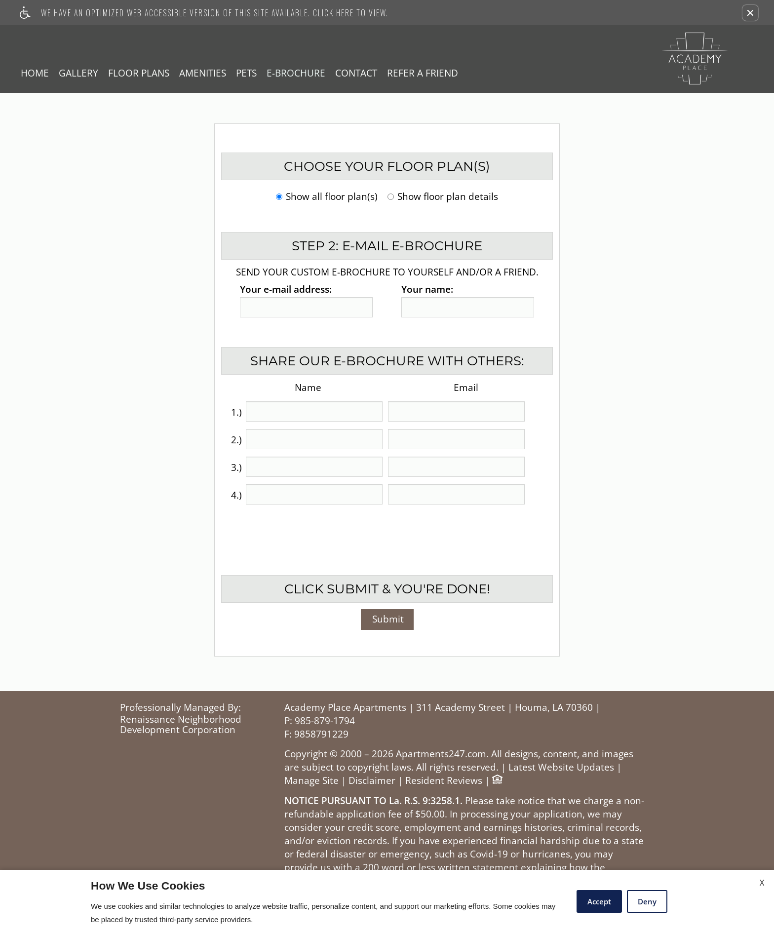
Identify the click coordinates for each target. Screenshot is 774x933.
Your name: (427, 289)
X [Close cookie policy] (762, 882)
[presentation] (388, 533)
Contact (356, 73)
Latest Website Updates (561, 767)
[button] (750, 13)
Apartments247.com (441, 754)
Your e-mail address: (286, 289)
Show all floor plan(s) (327, 197)
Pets (246, 73)
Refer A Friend (422, 73)
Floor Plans (138, 73)
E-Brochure (296, 73)
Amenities (202, 73)
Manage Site (311, 781)
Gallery (78, 73)
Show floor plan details (442, 197)
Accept (599, 901)
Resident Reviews (443, 781)
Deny (647, 901)
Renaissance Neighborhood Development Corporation (180, 725)
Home (35, 73)
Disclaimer (371, 781)
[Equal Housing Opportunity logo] (497, 780)
